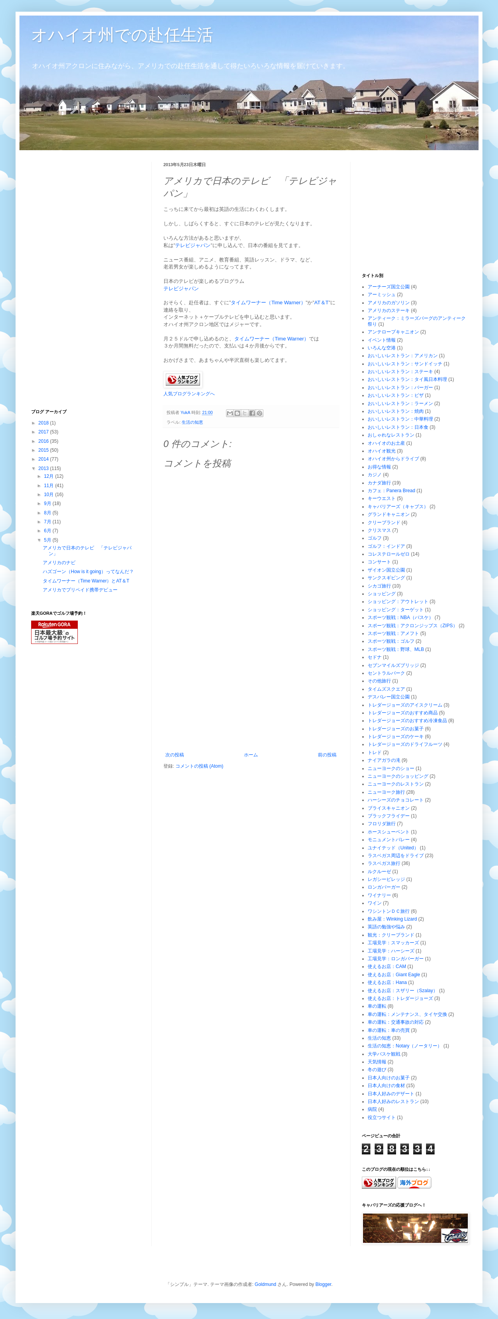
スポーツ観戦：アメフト (393, 633)
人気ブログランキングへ (189, 393)
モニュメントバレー (389, 839)
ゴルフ (375, 538)
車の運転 (377, 1006)
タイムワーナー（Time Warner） (268, 302)
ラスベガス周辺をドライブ (396, 855)
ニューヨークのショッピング (398, 776)
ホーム (251, 755)
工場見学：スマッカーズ (393, 942)
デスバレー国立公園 (389, 697)
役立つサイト (382, 1117)
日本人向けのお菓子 (389, 1077)
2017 (44, 432)
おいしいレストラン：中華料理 (400, 419)
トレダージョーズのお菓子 (396, 728)
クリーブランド (384, 522)
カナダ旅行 (379, 483)
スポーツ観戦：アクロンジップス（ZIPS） (413, 625)
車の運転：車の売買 (389, 1030)
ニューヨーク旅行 (386, 792)
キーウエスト (382, 498)
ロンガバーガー (384, 887)
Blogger (323, 1284)
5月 (48, 540)
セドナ (375, 657)
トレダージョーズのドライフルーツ (405, 744)
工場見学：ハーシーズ (391, 951)
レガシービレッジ (386, 879)
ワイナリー (379, 895)
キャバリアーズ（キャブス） (398, 506)
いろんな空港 (382, 348)
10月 (49, 494)
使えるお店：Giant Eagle (394, 974)
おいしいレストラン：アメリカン (403, 355)
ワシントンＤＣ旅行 (389, 911)
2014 (44, 459)
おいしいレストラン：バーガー (400, 387)
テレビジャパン (192, 245)
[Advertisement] (251, 693)
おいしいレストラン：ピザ (396, 395)
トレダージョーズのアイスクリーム (405, 705)
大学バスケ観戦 (384, 1054)
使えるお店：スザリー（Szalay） (403, 990)
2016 (44, 441)
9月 (48, 503)
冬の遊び (377, 1069)
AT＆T (321, 302)
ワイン (375, 903)
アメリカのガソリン (389, 302)
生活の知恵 (192, 422)
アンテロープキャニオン (393, 332)
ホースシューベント (389, 832)
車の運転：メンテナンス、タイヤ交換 (407, 1014)
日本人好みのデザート (391, 1093)
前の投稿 (327, 755)
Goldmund (265, 1284)
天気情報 (377, 1062)
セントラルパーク (386, 673)
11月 (49, 485)
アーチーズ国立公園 (389, 286)
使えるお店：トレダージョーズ (400, 998)
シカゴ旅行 (379, 586)
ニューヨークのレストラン (396, 784)
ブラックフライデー (389, 816)
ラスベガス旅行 (384, 863)
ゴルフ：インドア (386, 546)
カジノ (375, 474)
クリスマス (379, 530)
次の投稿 (174, 755)
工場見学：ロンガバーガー (396, 958)
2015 (44, 450)
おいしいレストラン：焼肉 (396, 411)
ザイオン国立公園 (386, 570)
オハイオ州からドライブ (393, 458)
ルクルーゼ (379, 871)
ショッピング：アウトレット (398, 601)
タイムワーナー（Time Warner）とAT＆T (86, 581)
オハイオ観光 (382, 451)
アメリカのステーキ (389, 310)
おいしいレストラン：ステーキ (400, 371)
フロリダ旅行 (382, 823)
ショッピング (382, 593)
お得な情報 (379, 467)
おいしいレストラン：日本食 (398, 427)
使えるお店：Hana (387, 982)
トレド (375, 752)
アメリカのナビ (59, 562)
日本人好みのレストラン (393, 1101)
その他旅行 (379, 681)
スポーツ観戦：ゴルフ (391, 641)
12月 (49, 476)
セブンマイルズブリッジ (393, 665)
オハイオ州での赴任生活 (122, 35)
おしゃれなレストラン (391, 435)
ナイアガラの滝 (384, 760)
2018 (44, 423)
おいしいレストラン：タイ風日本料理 (407, 379)
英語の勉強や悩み (386, 927)
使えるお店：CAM (387, 966)
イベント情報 (382, 340)
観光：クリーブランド (391, 935)
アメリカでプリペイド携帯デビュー (80, 590)
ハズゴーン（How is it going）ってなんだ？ (88, 571)
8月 (48, 513)
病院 (372, 1109)
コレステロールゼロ (389, 554)
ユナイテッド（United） (393, 848)
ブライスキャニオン (389, 808)
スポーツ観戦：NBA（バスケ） (400, 617)
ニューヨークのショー (391, 768)
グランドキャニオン (389, 514)
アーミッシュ (382, 294)
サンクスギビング (386, 578)
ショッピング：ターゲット (396, 609)
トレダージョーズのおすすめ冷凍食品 (407, 720)
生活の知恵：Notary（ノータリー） (405, 1046)
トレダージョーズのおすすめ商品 (403, 713)
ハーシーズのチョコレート (396, 800)
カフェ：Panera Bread (391, 490)
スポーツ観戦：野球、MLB (396, 649)
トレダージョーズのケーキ (396, 736)
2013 (44, 468)
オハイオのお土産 (386, 443)
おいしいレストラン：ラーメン (400, 403)
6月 (48, 530)
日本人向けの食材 (386, 1085)
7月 (48, 521)
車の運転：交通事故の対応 (396, 1022)
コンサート (379, 562)
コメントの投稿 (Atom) (199, 766)
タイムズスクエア (386, 689)
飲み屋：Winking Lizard (392, 919)
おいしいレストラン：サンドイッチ (405, 364)
